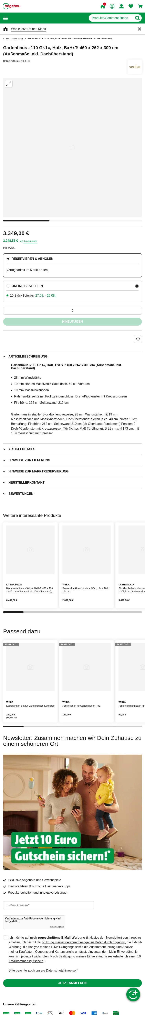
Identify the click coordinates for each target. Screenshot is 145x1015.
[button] (5, 18)
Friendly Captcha (57, 927)
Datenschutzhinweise (61, 970)
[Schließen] (139, 29)
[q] (111, 18)
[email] (48, 905)
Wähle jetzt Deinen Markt (28, 29)
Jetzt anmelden (72, 983)
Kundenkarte (30, 241)
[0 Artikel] (72, 310)
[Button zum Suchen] (137, 18)
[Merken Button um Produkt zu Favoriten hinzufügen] (138, 339)
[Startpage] (11, 6)
